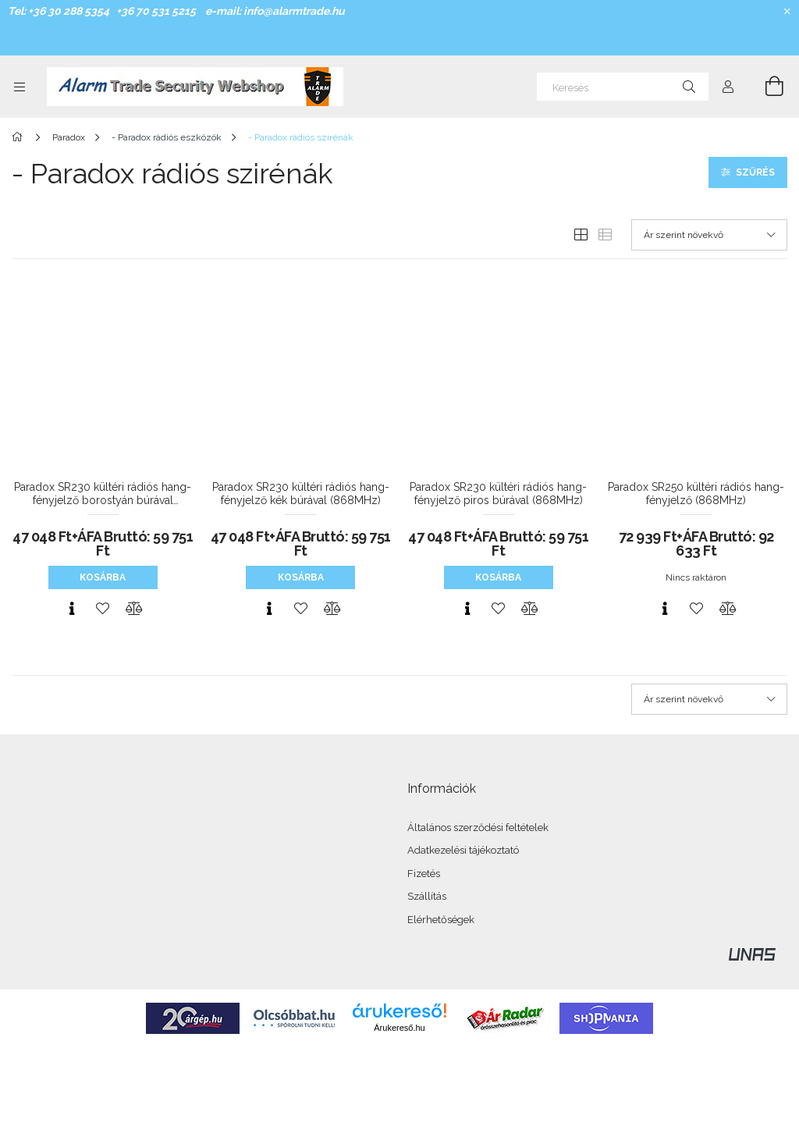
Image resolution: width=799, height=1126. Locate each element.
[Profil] (728, 87)
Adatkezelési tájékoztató (463, 850)
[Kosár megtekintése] (765, 87)
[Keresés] (622, 87)
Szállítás (426, 896)
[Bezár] (787, 11)
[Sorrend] (709, 234)
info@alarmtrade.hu (294, 11)
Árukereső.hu (399, 1027)
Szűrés (755, 172)
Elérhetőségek (440, 919)
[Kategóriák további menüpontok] (19, 87)
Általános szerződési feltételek (478, 827)
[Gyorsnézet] (71, 608)
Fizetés (423, 873)
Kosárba (103, 577)
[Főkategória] (20, 137)
